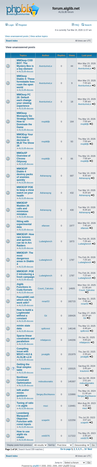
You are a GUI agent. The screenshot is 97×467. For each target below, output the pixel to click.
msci (45, 406)
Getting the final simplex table (24, 367)
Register (21, 25)
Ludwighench (45, 241)
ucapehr (46, 420)
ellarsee (46, 225)
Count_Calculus (45, 288)
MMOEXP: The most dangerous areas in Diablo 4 (25, 258)
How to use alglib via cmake (23, 434)
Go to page (65, 449)
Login (9, 25)
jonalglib (46, 354)
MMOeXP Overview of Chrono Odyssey (23, 157)
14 (85, 449)
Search (87, 25)
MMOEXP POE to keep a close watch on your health (25, 191)
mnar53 (45, 301)
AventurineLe (45, 66)
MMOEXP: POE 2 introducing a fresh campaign (26, 274)
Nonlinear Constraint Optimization (24, 380)
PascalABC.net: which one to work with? (26, 300)
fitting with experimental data (24, 224)
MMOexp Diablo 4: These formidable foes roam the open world (26, 82)
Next (90, 449)
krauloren (45, 368)
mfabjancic (45, 340)
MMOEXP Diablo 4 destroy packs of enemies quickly (25, 174)
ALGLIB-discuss (26, 71)
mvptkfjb (46, 121)
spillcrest (45, 328)
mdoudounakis (45, 381)
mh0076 (46, 436)
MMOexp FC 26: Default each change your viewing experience (24, 100)
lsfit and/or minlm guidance (23, 393)
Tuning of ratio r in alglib (25, 404)
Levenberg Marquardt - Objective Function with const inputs (24, 419)
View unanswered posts (16, 36)
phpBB (36, 466)
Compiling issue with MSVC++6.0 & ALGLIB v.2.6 (24, 353)
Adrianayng (45, 176)
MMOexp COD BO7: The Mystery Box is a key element (25, 64)
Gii (45, 315)
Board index (12, 41)
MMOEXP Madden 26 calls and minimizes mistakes (23, 208)
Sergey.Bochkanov (45, 394)
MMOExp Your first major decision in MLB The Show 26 (25, 140)
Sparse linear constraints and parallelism (26, 338)
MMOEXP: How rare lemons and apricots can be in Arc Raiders (25, 240)
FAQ (75, 25)
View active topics (39, 36)
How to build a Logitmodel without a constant (25, 314)
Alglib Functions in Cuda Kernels (24, 287)
